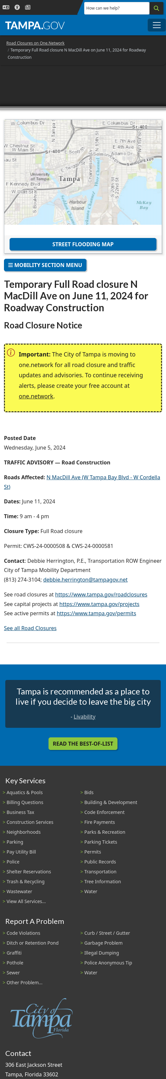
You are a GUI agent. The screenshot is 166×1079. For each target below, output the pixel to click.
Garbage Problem (103, 943)
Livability (84, 716)
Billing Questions (25, 802)
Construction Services (30, 822)
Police (13, 862)
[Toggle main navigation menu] (157, 25)
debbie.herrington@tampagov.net (85, 579)
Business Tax (20, 812)
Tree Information (102, 881)
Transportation (100, 871)
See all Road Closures (30, 628)
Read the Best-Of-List (83, 743)
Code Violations (23, 933)
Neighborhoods (24, 832)
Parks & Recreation (104, 832)
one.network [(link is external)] (36, 396)
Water (90, 891)
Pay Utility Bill (21, 852)
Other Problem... (25, 982)
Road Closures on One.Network (35, 43)
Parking (15, 842)
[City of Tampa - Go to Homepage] (35, 25)
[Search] (156, 8)
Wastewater (19, 891)
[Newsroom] (27, 7)
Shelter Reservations (29, 871)
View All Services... (26, 901)
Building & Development (110, 802)
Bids (89, 792)
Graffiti (14, 953)
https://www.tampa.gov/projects (99, 604)
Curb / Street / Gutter (107, 933)
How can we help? (103, 8)
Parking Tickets (100, 842)
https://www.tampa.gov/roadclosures (101, 594)
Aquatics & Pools (25, 792)
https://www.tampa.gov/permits (96, 613)
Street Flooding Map (83, 244)
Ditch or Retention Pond (33, 943)
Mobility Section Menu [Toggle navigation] (45, 265)
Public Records (100, 862)
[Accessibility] (17, 7)
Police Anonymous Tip (108, 963)
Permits (92, 852)
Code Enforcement (104, 812)
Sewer (13, 972)
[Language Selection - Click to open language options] (6, 7)
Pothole (15, 963)
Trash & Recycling (26, 881)
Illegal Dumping (101, 953)
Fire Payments (99, 822)
